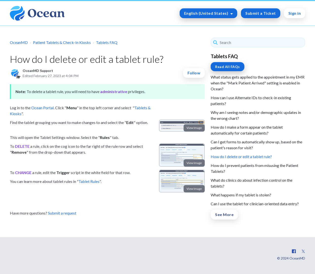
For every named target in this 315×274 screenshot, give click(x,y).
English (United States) (206, 13)
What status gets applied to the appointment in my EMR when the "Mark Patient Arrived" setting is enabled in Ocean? (257, 83)
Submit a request (62, 213)
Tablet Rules (89, 181)
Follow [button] (194, 72)
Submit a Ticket (260, 13)
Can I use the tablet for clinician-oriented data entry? (255, 203)
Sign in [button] (294, 13)
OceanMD (19, 42)
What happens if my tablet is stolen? (241, 194)
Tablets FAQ (106, 42)
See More (224, 214)
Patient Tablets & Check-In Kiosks (62, 42)
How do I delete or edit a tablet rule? (241, 156)
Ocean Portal (42, 107)
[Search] (258, 42)
